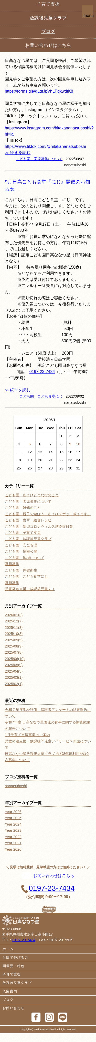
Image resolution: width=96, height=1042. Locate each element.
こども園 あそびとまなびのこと (32, 495)
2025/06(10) (15, 659)
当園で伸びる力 (15, 966)
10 (78, 444)
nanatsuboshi (16, 786)
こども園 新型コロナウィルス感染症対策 (39, 526)
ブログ (8, 1009)
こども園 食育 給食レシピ (28, 520)
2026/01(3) (14, 615)
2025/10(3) (14, 634)
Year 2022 (13, 837)
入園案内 (10, 1000)
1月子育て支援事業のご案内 (27, 735)
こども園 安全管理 (21, 545)
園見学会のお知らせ (27, 49)
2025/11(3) (14, 628)
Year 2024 (13, 824)
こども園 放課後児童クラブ (28, 539)
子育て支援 (12, 983)
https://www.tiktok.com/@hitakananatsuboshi (45, 146)
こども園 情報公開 (21, 551)
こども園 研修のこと (23, 508)
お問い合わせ (14, 1017)
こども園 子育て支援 (23, 533)
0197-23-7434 (42, 18)
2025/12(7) (14, 621)
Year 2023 (13, 830)
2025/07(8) (14, 652)
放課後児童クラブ (17, 992)
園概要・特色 (14, 975)
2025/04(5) (14, 671)
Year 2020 (13, 849)
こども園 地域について (24, 558)
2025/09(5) (14, 640)
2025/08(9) (14, 646)
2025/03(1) (14, 677)
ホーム (8, 958)
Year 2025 (13, 818)
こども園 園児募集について (39, 159)
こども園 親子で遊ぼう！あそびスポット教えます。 (48, 514)
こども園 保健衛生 (21, 570)
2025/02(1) (14, 684)
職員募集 (12, 564)
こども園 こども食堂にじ (40, 396)
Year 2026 (13, 812)
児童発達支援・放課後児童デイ (30, 589)
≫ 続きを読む (17, 152)
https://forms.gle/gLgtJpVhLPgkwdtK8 (39, 91)
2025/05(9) (14, 665)
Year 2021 (13, 843)
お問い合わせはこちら (47, 881)
